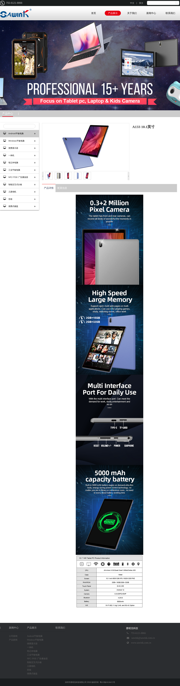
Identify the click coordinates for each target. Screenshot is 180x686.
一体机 (19, 155)
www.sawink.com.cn (138, 643)
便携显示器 (19, 148)
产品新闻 (13, 640)
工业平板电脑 (19, 170)
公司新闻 (13, 636)
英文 (141, 3)
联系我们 (170, 13)
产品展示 (113, 13)
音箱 (19, 199)
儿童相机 (19, 192)
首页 (93, 13)
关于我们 (132, 13)
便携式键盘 (19, 206)
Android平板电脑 (19, 133)
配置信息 (62, 188)
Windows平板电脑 (19, 141)
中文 (132, 3)
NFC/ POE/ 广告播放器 (19, 177)
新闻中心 (151, 13)
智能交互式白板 (19, 184)
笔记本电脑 (19, 163)
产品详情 (49, 188)
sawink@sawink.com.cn (140, 638)
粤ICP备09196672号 (107, 682)
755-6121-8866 (136, 633)
